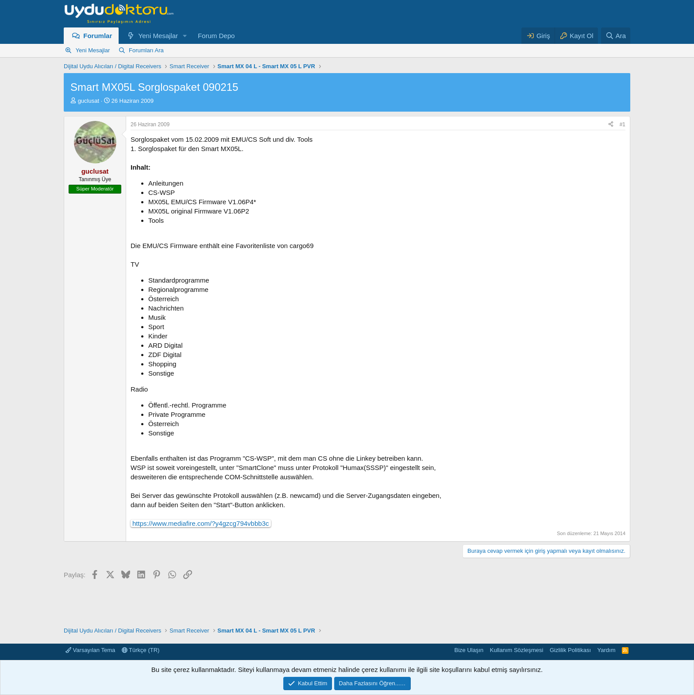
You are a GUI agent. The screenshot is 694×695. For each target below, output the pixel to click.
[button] (185, 35)
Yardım (607, 650)
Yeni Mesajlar (158, 35)
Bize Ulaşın (469, 650)
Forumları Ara (146, 50)
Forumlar (97, 35)
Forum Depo (216, 35)
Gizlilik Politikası (570, 650)
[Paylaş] (611, 125)
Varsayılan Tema (90, 650)
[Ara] (615, 35)
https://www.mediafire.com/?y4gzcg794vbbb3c (200, 523)
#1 (622, 124)
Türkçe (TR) (141, 650)
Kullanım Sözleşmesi (517, 650)
